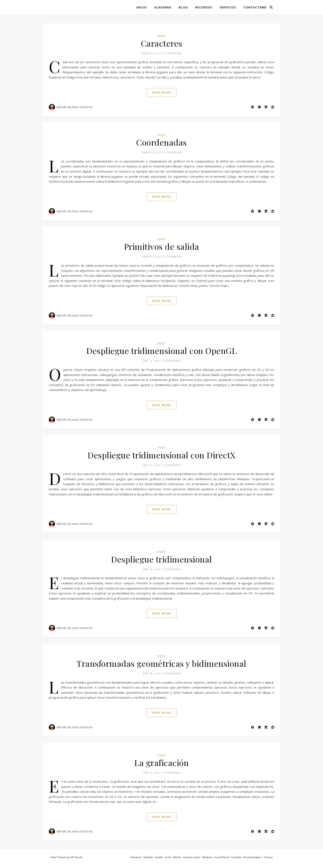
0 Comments (172, 53)
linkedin (148, 857)
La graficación (161, 762)
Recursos (203, 7)
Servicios (228, 7)
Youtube (236, 857)
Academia (162, 7)
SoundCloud (221, 857)
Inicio (141, 7)
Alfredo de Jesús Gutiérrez (75, 107)
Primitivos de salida (161, 246)
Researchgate (252, 857)
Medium (207, 857)
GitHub (176, 857)
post (161, 36)
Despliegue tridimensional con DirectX (161, 454)
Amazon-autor (192, 857)
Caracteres (161, 43)
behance (136, 857)
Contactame (255, 7)
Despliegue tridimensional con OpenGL (161, 350)
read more (161, 92)
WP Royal (76, 857)
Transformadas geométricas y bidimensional (161, 663)
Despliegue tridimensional (161, 559)
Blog (183, 7)
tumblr (159, 857)
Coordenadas (161, 142)
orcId (168, 857)
